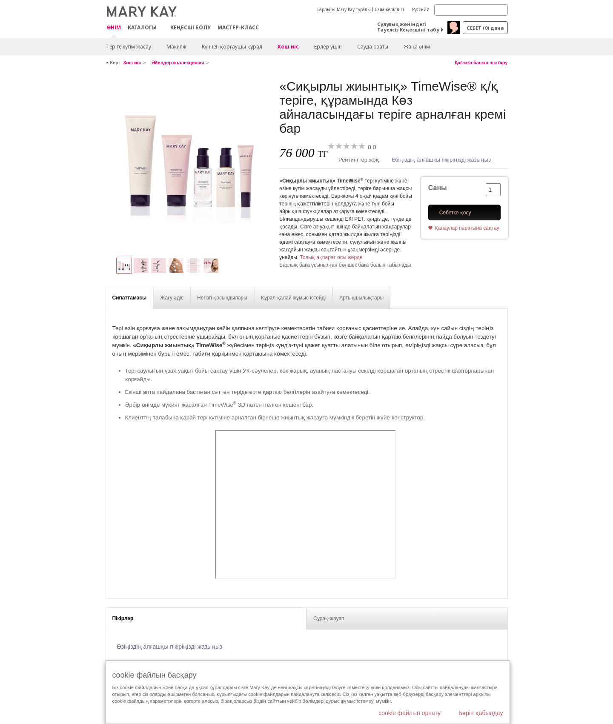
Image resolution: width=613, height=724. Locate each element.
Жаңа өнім (417, 46)
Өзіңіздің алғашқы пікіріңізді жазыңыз (441, 160)
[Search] (471, 10)
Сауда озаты (372, 46)
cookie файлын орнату (409, 713)
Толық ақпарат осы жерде (331, 257)
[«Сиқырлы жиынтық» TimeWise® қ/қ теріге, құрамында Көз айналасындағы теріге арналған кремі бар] (189, 164)
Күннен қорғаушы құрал (232, 46)
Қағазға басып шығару (481, 62)
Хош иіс (288, 46)
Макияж (176, 46)
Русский (421, 9)
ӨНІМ (114, 28)
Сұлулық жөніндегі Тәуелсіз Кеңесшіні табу (408, 26)
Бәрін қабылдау (480, 713)
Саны (437, 187)
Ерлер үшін (328, 46)
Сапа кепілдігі (389, 9)
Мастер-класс (238, 27)
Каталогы (142, 27)
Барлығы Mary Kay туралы (344, 9)
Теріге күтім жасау (128, 46)
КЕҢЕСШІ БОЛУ (190, 27)
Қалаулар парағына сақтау (467, 228)
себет (485, 28)
